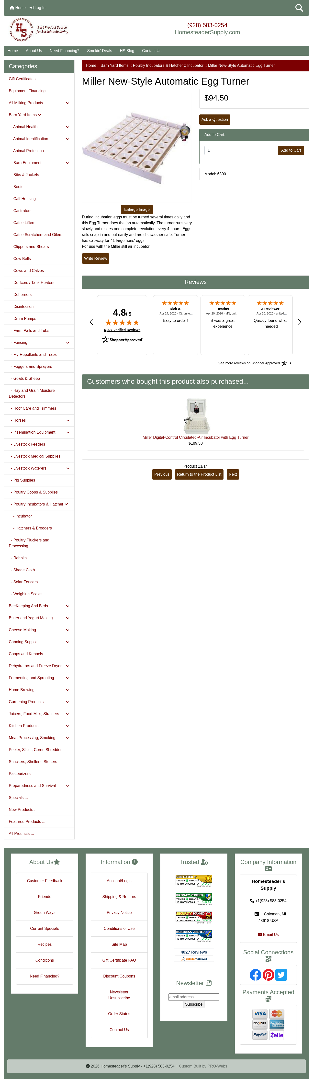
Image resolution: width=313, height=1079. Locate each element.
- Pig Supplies (22, 480)
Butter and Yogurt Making (39, 618)
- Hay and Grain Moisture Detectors (32, 393)
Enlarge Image (137, 209)
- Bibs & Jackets (24, 175)
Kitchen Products (39, 726)
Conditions (44, 960)
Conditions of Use (119, 928)
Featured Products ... (27, 822)
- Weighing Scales (26, 594)
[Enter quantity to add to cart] (241, 150)
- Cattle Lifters (22, 223)
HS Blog (127, 51)
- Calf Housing (22, 199)
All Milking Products (39, 103)
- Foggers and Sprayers (30, 366)
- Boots (16, 187)
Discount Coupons (119, 976)
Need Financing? (64, 51)
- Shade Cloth (22, 570)
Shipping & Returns (119, 897)
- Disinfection (21, 306)
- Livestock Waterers (39, 468)
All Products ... (21, 834)
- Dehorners (20, 294)
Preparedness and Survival (39, 786)
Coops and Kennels (26, 654)
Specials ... (18, 798)
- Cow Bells (20, 259)
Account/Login (119, 881)
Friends (44, 897)
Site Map (119, 944)
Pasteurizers (20, 774)
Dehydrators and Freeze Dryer (39, 666)
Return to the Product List (199, 474)
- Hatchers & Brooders (30, 528)
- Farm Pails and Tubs (29, 330)
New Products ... (23, 810)
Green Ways (44, 912)
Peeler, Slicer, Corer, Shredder (35, 750)
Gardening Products (39, 702)
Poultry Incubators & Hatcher (158, 65)
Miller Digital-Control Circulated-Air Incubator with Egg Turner (195, 437)
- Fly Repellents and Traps (33, 354)
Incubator (195, 65)
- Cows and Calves (26, 271)
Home (18, 8)
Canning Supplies (39, 642)
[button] (299, 8)
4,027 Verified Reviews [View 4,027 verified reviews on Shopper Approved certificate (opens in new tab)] (122, 329)
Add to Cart (291, 150)
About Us (34, 51)
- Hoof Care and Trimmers (32, 408)
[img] (122, 322)
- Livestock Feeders (27, 444)
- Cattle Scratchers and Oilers (35, 235)
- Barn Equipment (39, 163)
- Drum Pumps (22, 318)
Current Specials (44, 928)
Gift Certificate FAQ (119, 960)
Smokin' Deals (99, 51)
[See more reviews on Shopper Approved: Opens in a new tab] (249, 363)
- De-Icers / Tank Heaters (31, 283)
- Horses (39, 420)
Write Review (95, 258)
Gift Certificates (22, 79)
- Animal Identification (39, 139)
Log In (37, 8)
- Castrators (20, 211)
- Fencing (39, 342)
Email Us (268, 935)
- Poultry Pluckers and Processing (29, 543)
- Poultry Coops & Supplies (33, 492)
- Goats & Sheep (24, 378)
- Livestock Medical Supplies (34, 456)
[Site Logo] (55, 30)
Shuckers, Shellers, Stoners (33, 762)
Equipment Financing (27, 91)
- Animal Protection (26, 151)
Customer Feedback (44, 881)
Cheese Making (39, 630)
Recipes (45, 944)
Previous (161, 474)
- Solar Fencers (23, 582)
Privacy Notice (119, 912)
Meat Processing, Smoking (39, 738)
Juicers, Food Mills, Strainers (39, 714)
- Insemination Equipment (39, 432)
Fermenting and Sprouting (39, 678)
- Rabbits (18, 558)
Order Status (119, 1014)
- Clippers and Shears (29, 247)
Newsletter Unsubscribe (119, 995)
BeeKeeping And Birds (39, 606)
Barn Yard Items (114, 65)
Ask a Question (214, 119)
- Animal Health (39, 127)
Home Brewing (39, 690)
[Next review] (299, 321)
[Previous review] (91, 321)
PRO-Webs (217, 1066)
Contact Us (151, 51)
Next (233, 474)
